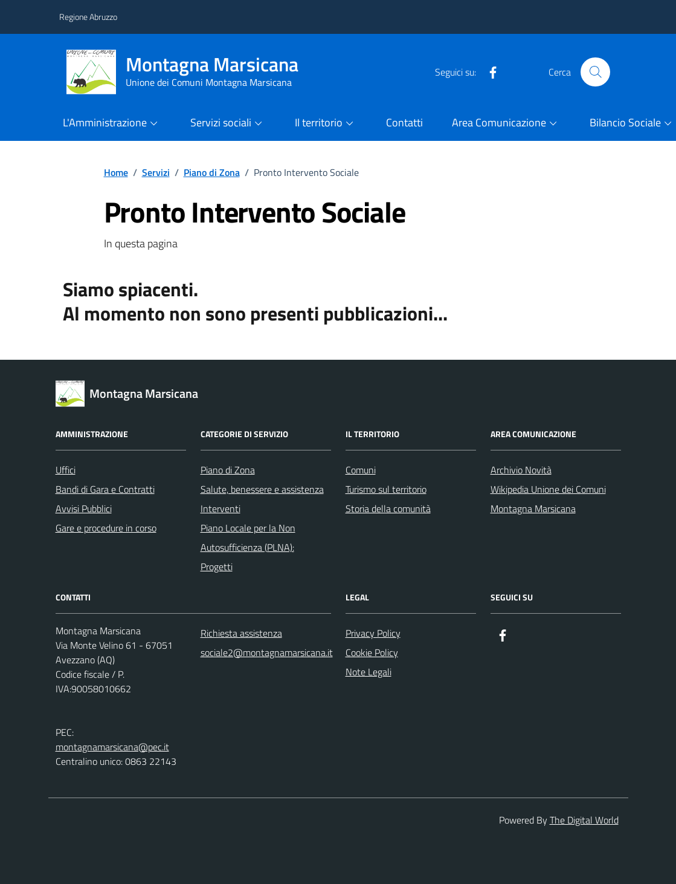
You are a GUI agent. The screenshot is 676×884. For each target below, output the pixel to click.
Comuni (361, 470)
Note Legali (368, 672)
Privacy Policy (373, 633)
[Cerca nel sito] (595, 71)
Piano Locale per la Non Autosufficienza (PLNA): (248, 537)
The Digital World (584, 820)
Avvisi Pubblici (84, 508)
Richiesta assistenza (241, 633)
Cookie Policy (372, 652)
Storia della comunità (388, 508)
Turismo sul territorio (386, 489)
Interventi (220, 508)
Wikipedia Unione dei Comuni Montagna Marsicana (548, 499)
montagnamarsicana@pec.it (112, 746)
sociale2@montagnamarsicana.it (267, 652)
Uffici (66, 470)
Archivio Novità (521, 470)
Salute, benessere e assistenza (262, 489)
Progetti (217, 566)
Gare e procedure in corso (106, 528)
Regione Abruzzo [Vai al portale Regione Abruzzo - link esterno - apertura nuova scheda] (88, 16)
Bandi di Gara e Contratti (105, 489)
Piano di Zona (228, 470)
